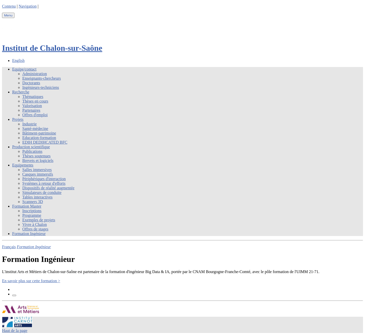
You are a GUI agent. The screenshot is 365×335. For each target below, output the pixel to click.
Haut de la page (14, 330)
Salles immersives (37, 170)
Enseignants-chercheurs (41, 78)
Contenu (9, 6)
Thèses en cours (35, 101)
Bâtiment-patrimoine (39, 133)
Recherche (20, 92)
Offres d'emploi (35, 115)
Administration (34, 74)
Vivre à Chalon (34, 224)
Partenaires (31, 110)
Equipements (22, 165)
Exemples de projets (38, 220)
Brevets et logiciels (37, 160)
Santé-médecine (35, 128)
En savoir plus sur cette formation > (31, 281)
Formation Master (26, 206)
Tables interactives (37, 197)
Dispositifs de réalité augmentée (48, 188)
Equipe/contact (24, 69)
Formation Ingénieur (29, 233)
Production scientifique (31, 147)
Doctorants (31, 83)
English (18, 60)
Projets (17, 119)
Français (9, 247)
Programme (31, 215)
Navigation (27, 6)
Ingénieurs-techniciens (40, 87)
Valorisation (32, 106)
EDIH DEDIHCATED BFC (44, 142)
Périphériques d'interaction (44, 179)
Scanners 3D (32, 201)
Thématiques (32, 96)
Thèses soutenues (36, 156)
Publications (32, 151)
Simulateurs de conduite (42, 192)
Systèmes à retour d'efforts (43, 183)
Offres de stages (35, 229)
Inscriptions (32, 211)
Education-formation (39, 138)
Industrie (29, 124)
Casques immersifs (37, 174)
